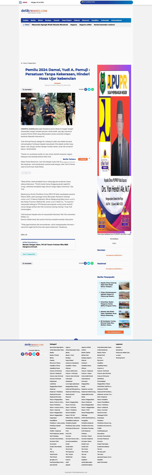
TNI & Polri (69, 449)
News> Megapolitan (56, 415)
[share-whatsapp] (92, 89)
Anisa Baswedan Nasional (73, 350)
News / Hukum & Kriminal (58, 402)
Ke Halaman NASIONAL (114, 269)
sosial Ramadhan (86, 465)
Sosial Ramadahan (103, 446)
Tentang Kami (47, 354)
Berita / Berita (85, 352)
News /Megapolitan (87, 405)
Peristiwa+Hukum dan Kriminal (105, 423)
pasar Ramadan (102, 462)
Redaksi (118, 347)
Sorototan (53, 444)
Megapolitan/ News (72, 386)
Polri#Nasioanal (102, 431)
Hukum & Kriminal (56, 371)
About (34, 357)
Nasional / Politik (102, 389)
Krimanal (84, 381)
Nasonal (68, 397)
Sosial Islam (69, 446)
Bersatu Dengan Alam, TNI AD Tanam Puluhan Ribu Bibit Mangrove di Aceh (45, 246)
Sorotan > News (86, 436)
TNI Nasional (70, 452)
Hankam (84, 363)
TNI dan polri (101, 452)
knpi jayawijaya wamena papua (58, 462)
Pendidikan (53, 420)
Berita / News (101, 352)
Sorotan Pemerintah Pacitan (58, 439)
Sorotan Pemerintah (103, 436)
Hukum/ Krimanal (103, 376)
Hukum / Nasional (55, 373)
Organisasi (53, 418)
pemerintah (53, 465)
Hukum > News (86, 373)
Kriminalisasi (101, 381)
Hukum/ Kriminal (55, 378)
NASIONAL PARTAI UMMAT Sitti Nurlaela (105, 386)
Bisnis (40, 20)
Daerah (56, 20)
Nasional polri (70, 394)
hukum (68, 459)
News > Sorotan (102, 410)
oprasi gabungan (86, 462)
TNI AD (99, 449)
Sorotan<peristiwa (71, 441)
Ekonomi (85, 20)
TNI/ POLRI (53, 457)
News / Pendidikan (103, 402)
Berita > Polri (70, 355)
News (67, 399)
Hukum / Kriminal (103, 371)
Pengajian (84, 420)
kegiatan (84, 459)
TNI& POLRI (53, 454)
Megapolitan (85, 384)
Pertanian (53, 428)
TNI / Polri (84, 449)
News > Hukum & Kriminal (58, 407)
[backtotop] (76, 340)
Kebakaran (53, 381)
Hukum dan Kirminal (104, 373)
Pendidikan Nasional (72, 420)
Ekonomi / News (55, 363)
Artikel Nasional (102, 350)
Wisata (83, 457)
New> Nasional (102, 397)
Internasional (116, 20)
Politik (99, 428)
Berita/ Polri (101, 355)
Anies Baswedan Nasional (105, 25)
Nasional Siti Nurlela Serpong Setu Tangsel (105, 392)
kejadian (100, 459)
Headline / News (55, 365)
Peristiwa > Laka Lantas (57, 423)
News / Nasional (86, 402)
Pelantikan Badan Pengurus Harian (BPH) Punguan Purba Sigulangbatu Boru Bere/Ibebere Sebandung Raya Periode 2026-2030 (109, 304)
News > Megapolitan (87, 407)
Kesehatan (69, 381)
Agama (74, 25)
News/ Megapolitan (87, 412)
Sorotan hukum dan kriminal (73, 439)
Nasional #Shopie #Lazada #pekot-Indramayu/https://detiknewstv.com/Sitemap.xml (73, 389)
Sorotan (101, 250)
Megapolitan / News (103, 384)
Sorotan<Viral (54, 441)
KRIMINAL (100, 378)
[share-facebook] (85, 89)
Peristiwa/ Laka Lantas (73, 425)
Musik (83, 386)
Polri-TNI (68, 433)
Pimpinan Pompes (87, 428)
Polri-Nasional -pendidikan (58, 433)
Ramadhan (100, 433)
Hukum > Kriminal (71, 373)
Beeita (52, 352)
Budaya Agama (86, 358)
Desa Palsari (66, 20)
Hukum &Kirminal (71, 371)
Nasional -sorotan (87, 389)
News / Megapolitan (29, 254)
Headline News (86, 365)
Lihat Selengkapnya (114, 332)
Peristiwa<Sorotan (87, 425)
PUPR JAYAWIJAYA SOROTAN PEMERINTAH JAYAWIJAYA (89, 418)
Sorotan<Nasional (103, 439)
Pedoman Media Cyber (123, 352)
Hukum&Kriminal (87, 376)
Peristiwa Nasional (87, 423)
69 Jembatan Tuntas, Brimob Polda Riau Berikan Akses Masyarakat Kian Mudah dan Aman (108, 323)
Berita (33, 20)
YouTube (39, 355)
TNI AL (52, 452)
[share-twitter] (89, 89)
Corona (99, 358)
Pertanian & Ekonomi (72, 428)
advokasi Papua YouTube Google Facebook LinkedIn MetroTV (105, 457)
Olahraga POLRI (102, 415)
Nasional (101, 263)
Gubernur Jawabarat (72, 363)
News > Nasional (102, 407)
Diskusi (77, 20)
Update (82, 159)
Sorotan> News (86, 441)
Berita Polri (85, 355)
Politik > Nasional (55, 431)
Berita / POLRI (54, 355)
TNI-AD (83, 454)
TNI (51, 449)
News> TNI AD (70, 415)
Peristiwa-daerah (55, 425)
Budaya (48, 20)
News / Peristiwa (55, 405)
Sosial (67, 444)
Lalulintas (53, 384)
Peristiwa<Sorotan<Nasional (105, 425)
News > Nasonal (55, 410)
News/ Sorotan (102, 412)
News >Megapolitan (56, 412)
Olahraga (84, 415)
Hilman (83, 368)
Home (25, 2)
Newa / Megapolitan (56, 399)
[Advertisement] (76, 43)
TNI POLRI (84, 452)
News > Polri (85, 410)
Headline (95, 20)
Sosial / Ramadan (102, 444)
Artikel (83, 350)
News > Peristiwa (102, 405)
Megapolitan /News (56, 386)
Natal (83, 397)
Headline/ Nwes (55, 368)
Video (27, 25)
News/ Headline (71, 412)
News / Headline (102, 399)
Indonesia (105, 20)
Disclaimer (119, 350)
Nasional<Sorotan (55, 397)
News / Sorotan (70, 405)
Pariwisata (100, 418)
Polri (67, 431)
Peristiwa (100, 420)
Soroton (100, 441)
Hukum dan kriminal (72, 376)
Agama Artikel (86, 25)
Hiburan (68, 368)
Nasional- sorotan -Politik (105, 394)
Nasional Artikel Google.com (73, 392)
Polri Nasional (85, 431)
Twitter (35, 355)
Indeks (25, 20)
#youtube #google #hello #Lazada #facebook (50, 25)
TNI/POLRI (69, 457)
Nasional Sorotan (55, 394)
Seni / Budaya (54, 436)
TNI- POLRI (69, 454)
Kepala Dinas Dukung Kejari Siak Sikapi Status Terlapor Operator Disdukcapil (108, 285)
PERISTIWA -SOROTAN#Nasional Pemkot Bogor (73, 418)
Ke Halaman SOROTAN (114, 255)
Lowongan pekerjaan (72, 384)
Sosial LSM (84, 446)
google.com (54, 459)
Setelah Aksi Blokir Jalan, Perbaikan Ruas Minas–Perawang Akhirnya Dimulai (108, 313)
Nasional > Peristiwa (56, 392)
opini (67, 462)
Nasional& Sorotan (87, 394)
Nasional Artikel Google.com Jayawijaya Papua (89, 392)
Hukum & (100, 368)
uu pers (118, 355)
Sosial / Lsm (85, 444)
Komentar (27, 89)
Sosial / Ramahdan (56, 446)
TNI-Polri (100, 454)
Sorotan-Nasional (87, 439)
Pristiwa (84, 433)
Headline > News (71, 365)
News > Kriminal (71, 407)
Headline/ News (102, 365)
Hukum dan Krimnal (56, 376)
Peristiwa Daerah (71, 423)
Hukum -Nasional (87, 371)
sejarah (68, 465)
